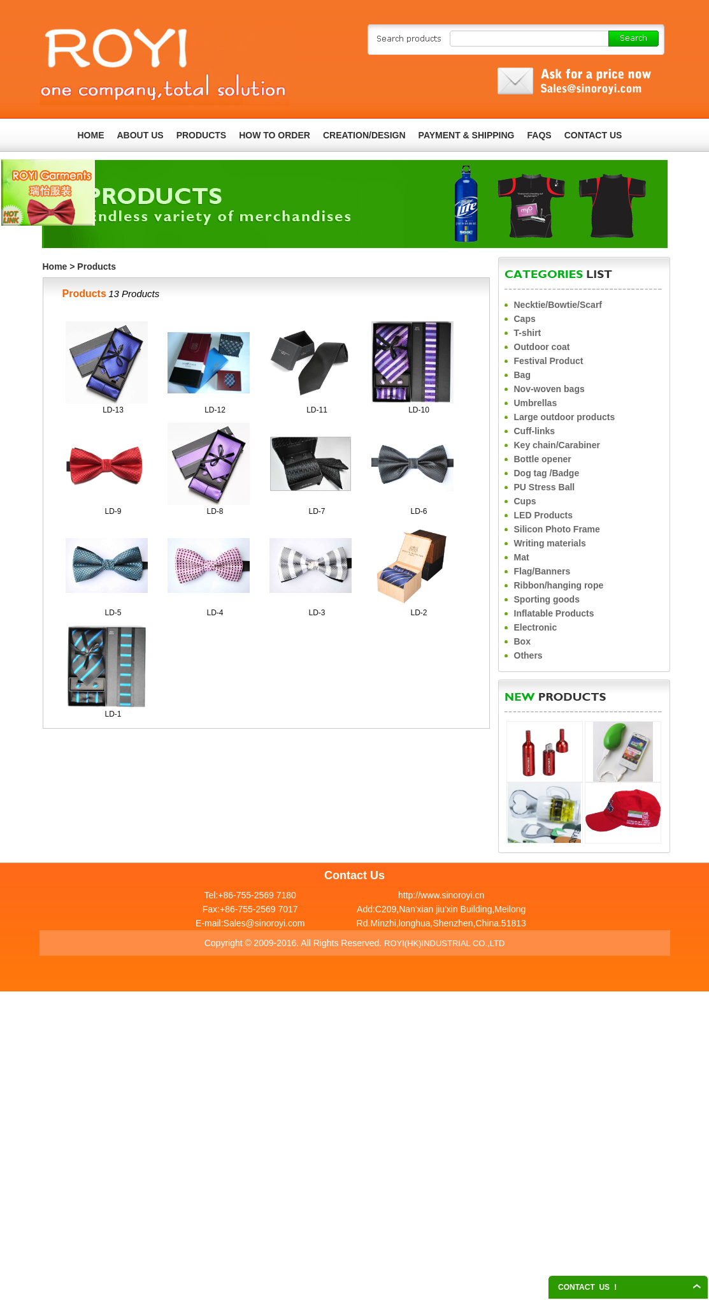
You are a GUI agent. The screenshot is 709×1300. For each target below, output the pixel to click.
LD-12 (215, 409)
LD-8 (214, 511)
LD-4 (214, 612)
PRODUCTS (201, 135)
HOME (91, 135)
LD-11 (316, 409)
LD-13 (113, 409)
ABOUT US (140, 135)
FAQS (539, 135)
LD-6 (418, 511)
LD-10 (418, 409)
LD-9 (112, 511)
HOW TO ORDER (274, 135)
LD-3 (316, 612)
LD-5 (112, 612)
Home (55, 266)
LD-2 (418, 612)
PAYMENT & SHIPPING (467, 135)
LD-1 (112, 714)
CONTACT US (593, 135)
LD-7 (316, 511)
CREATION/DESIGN (364, 135)
